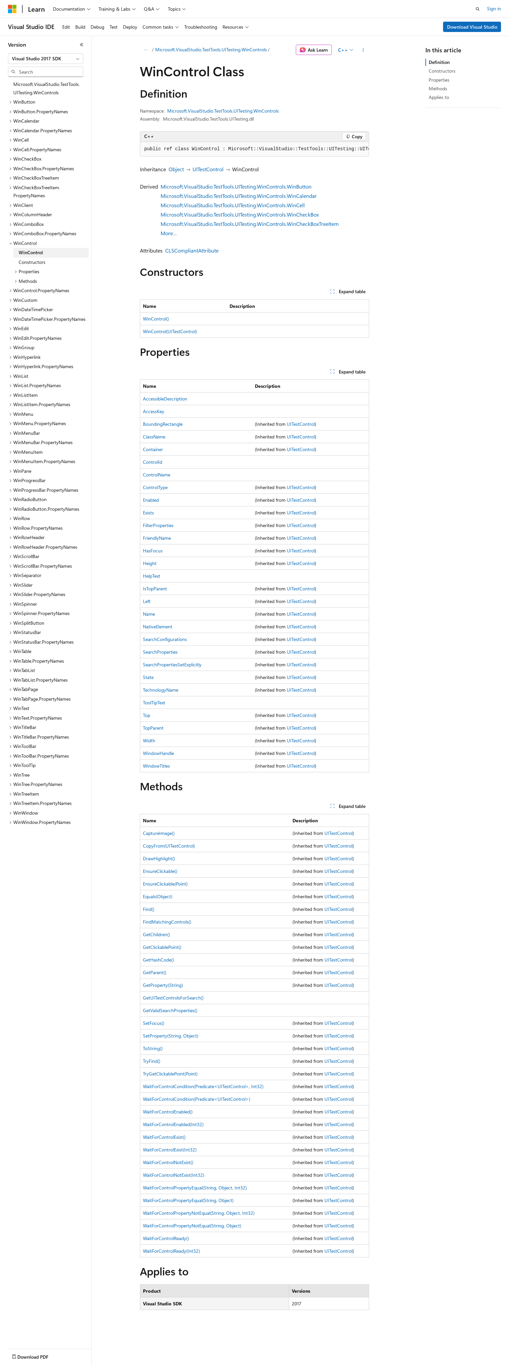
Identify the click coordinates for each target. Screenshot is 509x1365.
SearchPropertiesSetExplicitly (172, 664)
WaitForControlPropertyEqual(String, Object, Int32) (195, 1187)
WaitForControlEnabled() (168, 1111)
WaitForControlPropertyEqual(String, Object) (188, 1200)
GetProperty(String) (163, 985)
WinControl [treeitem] (31, 252)
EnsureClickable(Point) (165, 884)
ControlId (152, 462)
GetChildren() (156, 934)
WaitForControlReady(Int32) (171, 1251)
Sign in (494, 8)
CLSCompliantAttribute (192, 250)
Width (149, 740)
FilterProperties (158, 525)
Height (150, 563)
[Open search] (477, 9)
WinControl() (156, 319)
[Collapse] (82, 45)
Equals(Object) (157, 896)
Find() (148, 909)
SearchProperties (160, 652)
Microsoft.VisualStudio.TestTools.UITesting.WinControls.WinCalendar (239, 195)
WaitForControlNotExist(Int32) (173, 1175)
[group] (254, 149)
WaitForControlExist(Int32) (170, 1149)
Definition (439, 62)
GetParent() (154, 972)
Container (153, 449)
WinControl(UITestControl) (170, 331)
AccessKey (153, 411)
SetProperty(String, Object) (170, 1035)
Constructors (442, 71)
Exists (148, 512)
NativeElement (157, 626)
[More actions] (363, 50)
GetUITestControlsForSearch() (173, 998)
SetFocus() (153, 1023)
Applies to (439, 97)
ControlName (156, 474)
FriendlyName (157, 538)
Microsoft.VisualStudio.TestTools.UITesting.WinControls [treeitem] (46, 88)
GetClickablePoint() (162, 947)
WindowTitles (156, 766)
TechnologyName (160, 690)
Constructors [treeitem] (32, 262)
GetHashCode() (158, 960)
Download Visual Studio (472, 27)
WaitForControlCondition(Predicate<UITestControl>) (196, 1099)
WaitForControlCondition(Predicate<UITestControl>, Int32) (203, 1086)
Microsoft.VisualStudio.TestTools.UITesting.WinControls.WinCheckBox (240, 214)
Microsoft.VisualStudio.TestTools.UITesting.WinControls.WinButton (236, 186)
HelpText (151, 576)
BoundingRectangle (163, 424)
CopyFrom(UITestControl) (169, 846)
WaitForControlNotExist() (168, 1162)
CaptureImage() (159, 833)
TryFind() (151, 1061)
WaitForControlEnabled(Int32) (173, 1124)
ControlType (155, 487)
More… (169, 233)
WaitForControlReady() (166, 1238)
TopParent (153, 728)
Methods (438, 88)
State (148, 677)
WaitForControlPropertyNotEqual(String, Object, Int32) (198, 1213)
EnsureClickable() (160, 871)
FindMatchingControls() (167, 922)
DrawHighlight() (159, 858)
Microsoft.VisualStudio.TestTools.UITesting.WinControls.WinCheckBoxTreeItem (250, 223)
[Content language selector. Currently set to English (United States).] (38, 1352)
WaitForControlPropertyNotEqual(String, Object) (192, 1225)
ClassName (154, 436)
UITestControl (208, 169)
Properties (439, 80)
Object (176, 169)
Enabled (151, 500)
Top (146, 715)
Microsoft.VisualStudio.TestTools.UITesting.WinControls (211, 49)
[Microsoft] (12, 9)
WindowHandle (158, 753)
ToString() (153, 1048)
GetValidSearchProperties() (170, 1010)
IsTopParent (155, 588)
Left (147, 601)
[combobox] (45, 58)
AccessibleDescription (165, 398)
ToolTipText (154, 702)
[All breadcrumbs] (146, 50)
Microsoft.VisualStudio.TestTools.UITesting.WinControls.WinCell (233, 205)
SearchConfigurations (165, 639)
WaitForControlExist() (164, 1137)
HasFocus (153, 550)
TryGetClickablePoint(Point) (170, 1073)
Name (149, 614)
